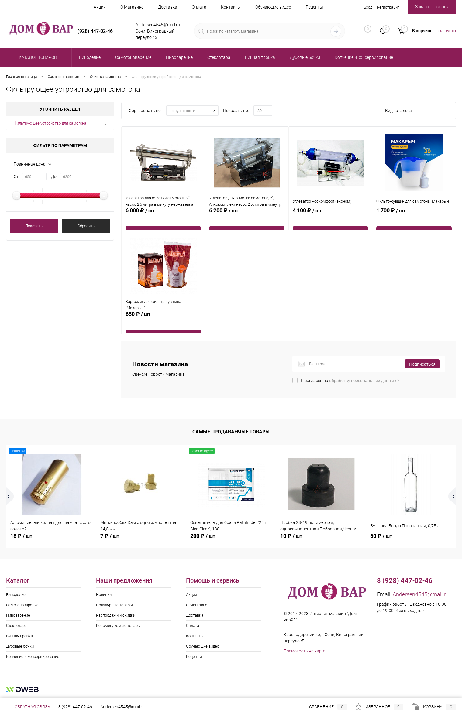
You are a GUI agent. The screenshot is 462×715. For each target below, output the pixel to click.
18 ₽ (21, 536)
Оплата (199, 7)
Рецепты (314, 7)
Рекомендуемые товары (118, 625)
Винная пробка (19, 636)
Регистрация (387, 7)
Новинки (104, 594)
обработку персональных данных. (363, 380)
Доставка (167, 7)
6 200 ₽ (246, 221)
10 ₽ (291, 536)
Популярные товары (114, 605)
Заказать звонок (432, 6)
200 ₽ (202, 536)
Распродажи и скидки (115, 615)
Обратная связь (28, 706)
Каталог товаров (37, 57)
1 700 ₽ (414, 221)
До (54, 176)
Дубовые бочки (20, 646)
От (16, 176)
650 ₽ (163, 324)
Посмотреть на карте (304, 650)
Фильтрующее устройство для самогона (50, 123)
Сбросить (86, 226)
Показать (34, 226)
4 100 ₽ (330, 221)
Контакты (231, 7)
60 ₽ (381, 536)
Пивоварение (18, 615)
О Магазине (131, 7)
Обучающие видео (273, 7)
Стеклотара (16, 625)
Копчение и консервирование (32, 656)
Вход (365, 7)
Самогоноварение (22, 605)
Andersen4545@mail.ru (421, 594)
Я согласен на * (350, 380)
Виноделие (16, 594)
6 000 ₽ (163, 221)
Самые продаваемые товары (231, 432)
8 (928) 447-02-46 (75, 706)
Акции (100, 7)
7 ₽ (109, 536)
